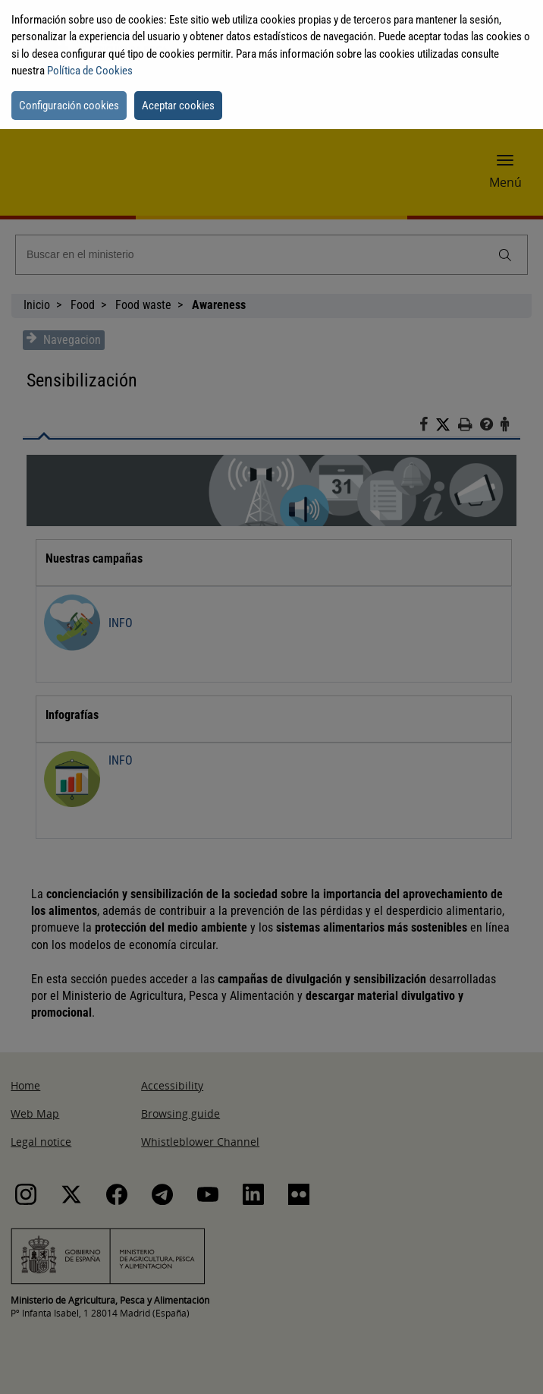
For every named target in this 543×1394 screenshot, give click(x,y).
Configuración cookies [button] (69, 105)
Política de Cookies (90, 70)
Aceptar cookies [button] (178, 105)
